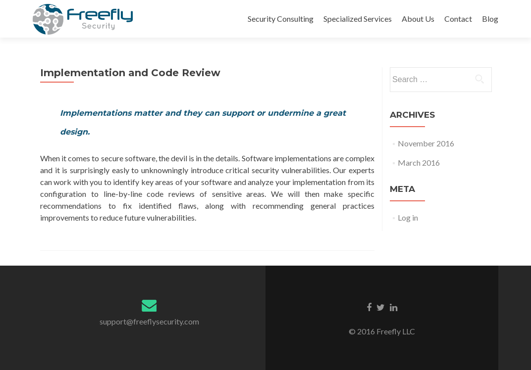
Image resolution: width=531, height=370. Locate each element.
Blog (490, 18)
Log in (408, 217)
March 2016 (419, 162)
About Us (418, 18)
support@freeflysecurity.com (149, 321)
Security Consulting (281, 18)
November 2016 (426, 143)
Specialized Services (357, 18)
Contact (458, 18)
